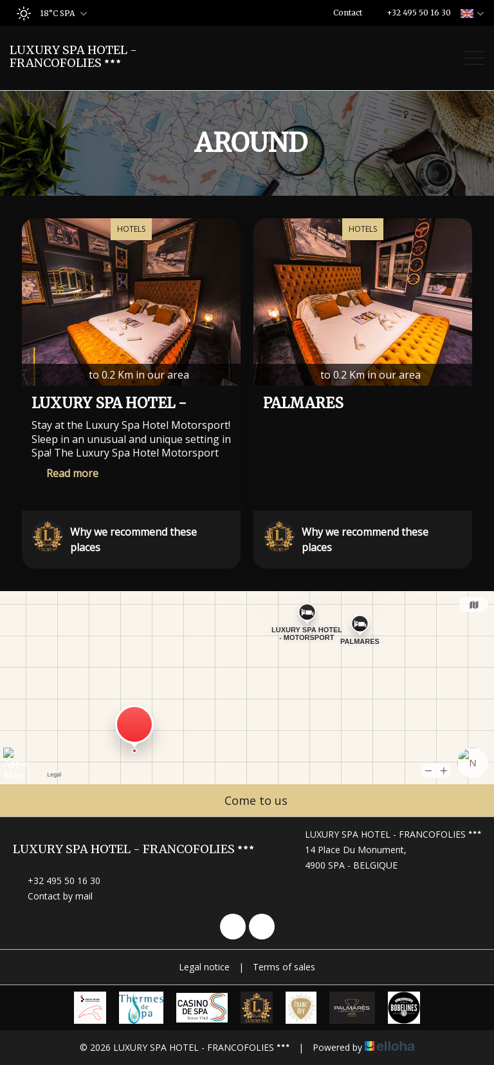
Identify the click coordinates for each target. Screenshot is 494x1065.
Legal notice (204, 967)
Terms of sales (284, 967)
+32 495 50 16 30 (56, 880)
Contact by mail (53, 896)
